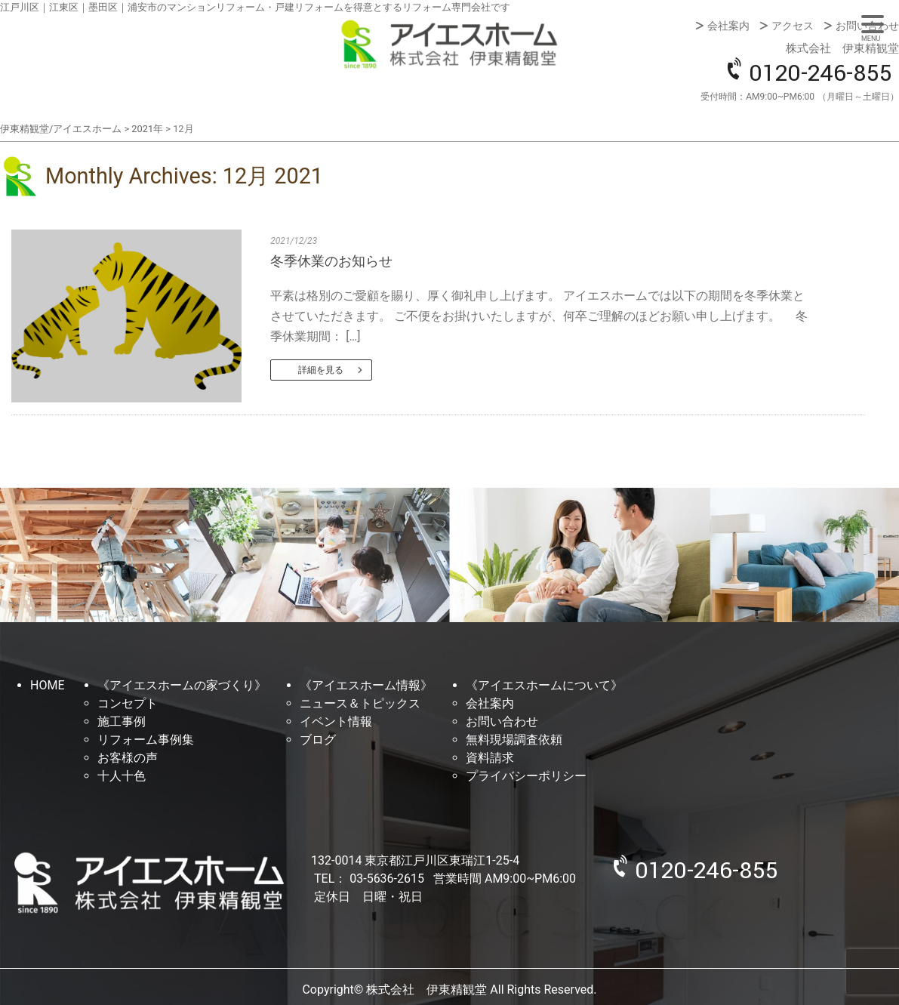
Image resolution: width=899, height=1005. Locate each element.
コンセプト (127, 703)
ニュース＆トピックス (360, 703)
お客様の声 (127, 758)
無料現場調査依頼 (514, 739)
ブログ (318, 739)
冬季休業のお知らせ (331, 261)
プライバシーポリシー (526, 776)
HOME (47, 685)
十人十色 (121, 776)
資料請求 (490, 758)
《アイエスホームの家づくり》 (181, 685)
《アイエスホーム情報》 (366, 685)
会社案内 (728, 26)
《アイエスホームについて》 (544, 685)
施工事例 (121, 721)
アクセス (792, 26)
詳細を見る (320, 370)
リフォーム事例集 (145, 739)
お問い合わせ (867, 26)
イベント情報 (336, 721)
